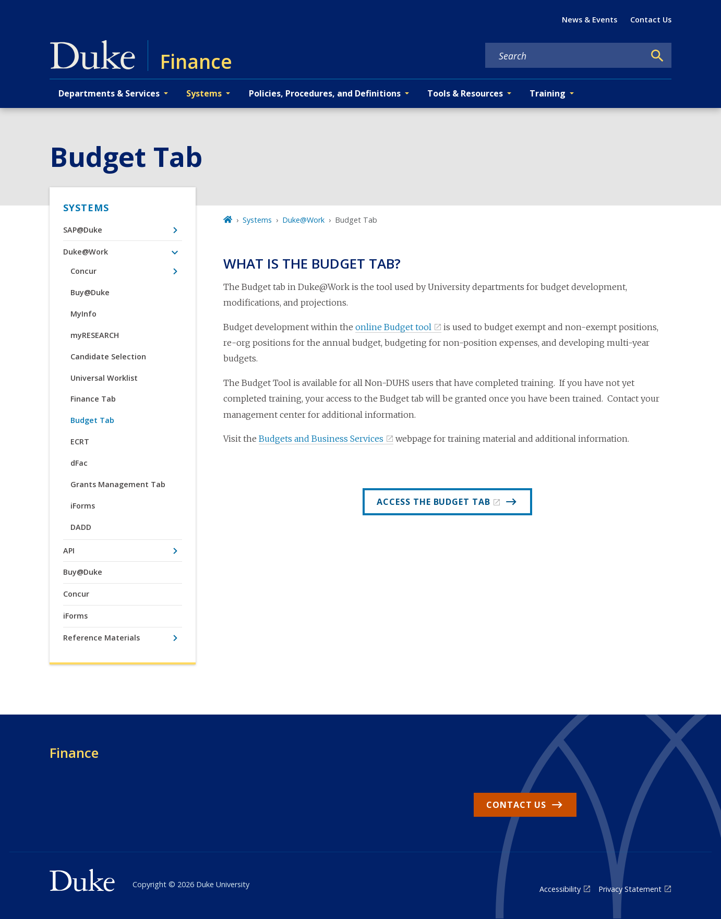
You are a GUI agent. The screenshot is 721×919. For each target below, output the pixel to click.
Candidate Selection (108, 356)
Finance (74, 752)
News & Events (589, 20)
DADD (80, 527)
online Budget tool (393, 327)
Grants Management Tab (117, 484)
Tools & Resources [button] (465, 93)
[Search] (657, 55)
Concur (83, 271)
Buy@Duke (90, 292)
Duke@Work (85, 252)
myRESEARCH (94, 335)
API (69, 550)
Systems (86, 207)
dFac (79, 463)
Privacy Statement (630, 889)
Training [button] (548, 93)
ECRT (79, 441)
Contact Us (650, 20)
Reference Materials (101, 638)
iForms (82, 506)
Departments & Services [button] (109, 93)
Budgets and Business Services (321, 438)
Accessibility (560, 889)
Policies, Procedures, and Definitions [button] (325, 93)
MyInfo (83, 314)
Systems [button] (204, 93)
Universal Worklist (104, 378)
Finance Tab (93, 399)
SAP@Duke (82, 230)
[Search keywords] (565, 56)
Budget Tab (92, 420)
